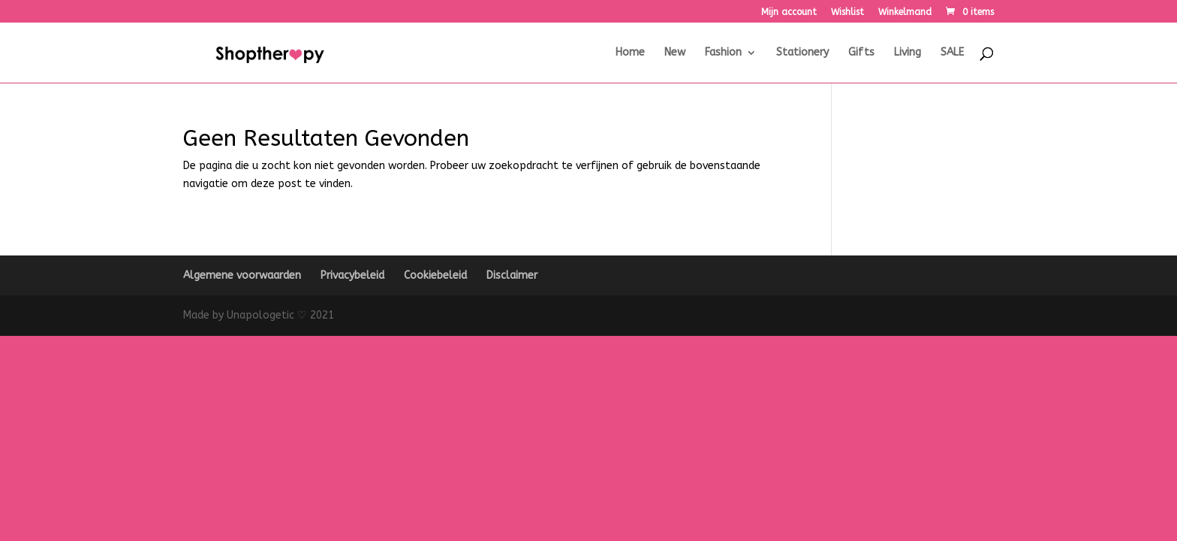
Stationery (802, 53)
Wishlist (847, 12)
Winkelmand (905, 12)
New (674, 53)
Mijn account (789, 12)
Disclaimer (511, 275)
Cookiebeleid (435, 275)
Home (630, 53)
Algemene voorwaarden (242, 275)
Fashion (723, 53)
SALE (952, 53)
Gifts (861, 53)
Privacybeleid (352, 275)
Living (907, 53)
